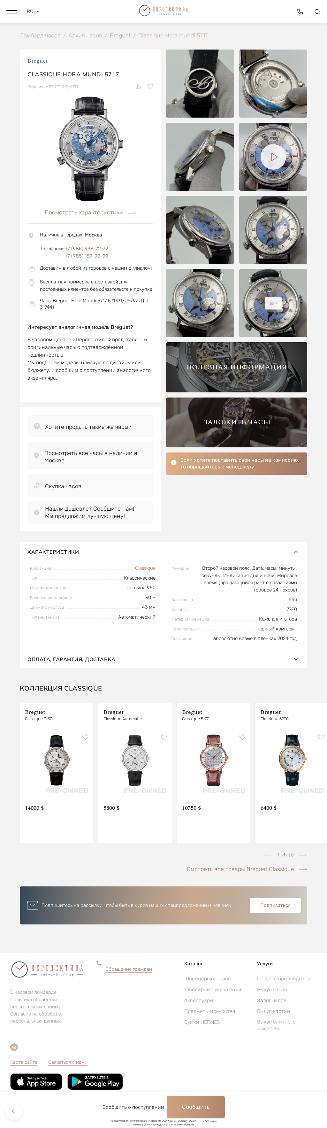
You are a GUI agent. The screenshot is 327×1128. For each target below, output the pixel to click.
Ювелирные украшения (212, 990)
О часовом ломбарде (33, 993)
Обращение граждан (128, 970)
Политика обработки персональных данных (35, 1003)
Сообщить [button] (195, 1106)
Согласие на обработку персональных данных (36, 1018)
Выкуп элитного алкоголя (276, 1025)
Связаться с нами (67, 1063)
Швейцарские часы (208, 979)
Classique (145, 569)
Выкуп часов (272, 990)
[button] (11, 11)
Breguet (37, 61)
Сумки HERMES (202, 1023)
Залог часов (271, 1001)
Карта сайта (23, 1063)
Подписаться (275, 906)
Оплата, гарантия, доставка (163, 660)
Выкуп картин (273, 1012)
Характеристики (163, 552)
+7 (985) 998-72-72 (86, 249)
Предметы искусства (209, 1012)
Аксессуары (198, 1001)
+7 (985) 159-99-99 (86, 256)
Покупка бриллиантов (283, 979)
